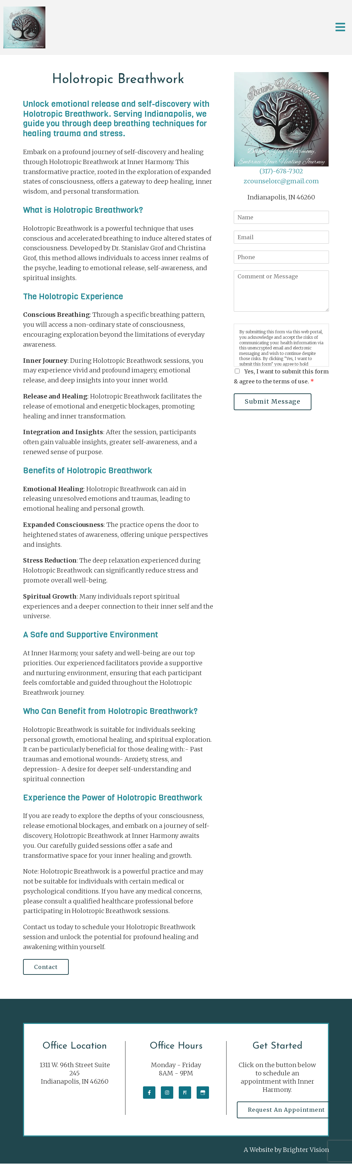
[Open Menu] (340, 28)
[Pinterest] (185, 1094)
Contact (47, 967)
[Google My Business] (203, 1094)
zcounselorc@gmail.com (281, 181)
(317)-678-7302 (281, 171)
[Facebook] (149, 1094)
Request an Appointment (288, 1111)
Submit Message (274, 402)
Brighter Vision (306, 1152)
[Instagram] (167, 1094)
